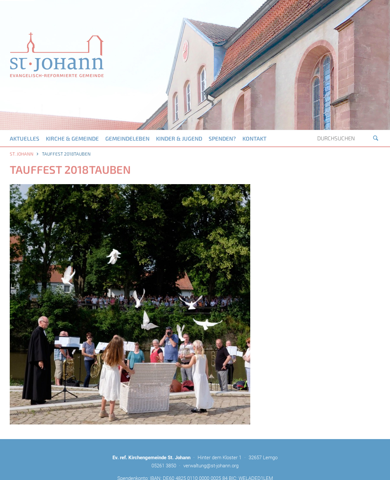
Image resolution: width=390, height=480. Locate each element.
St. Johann (21, 154)
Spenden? (222, 138)
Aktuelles (24, 138)
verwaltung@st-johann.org (211, 466)
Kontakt (254, 138)
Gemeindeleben (127, 138)
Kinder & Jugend (179, 138)
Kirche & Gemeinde (72, 138)
